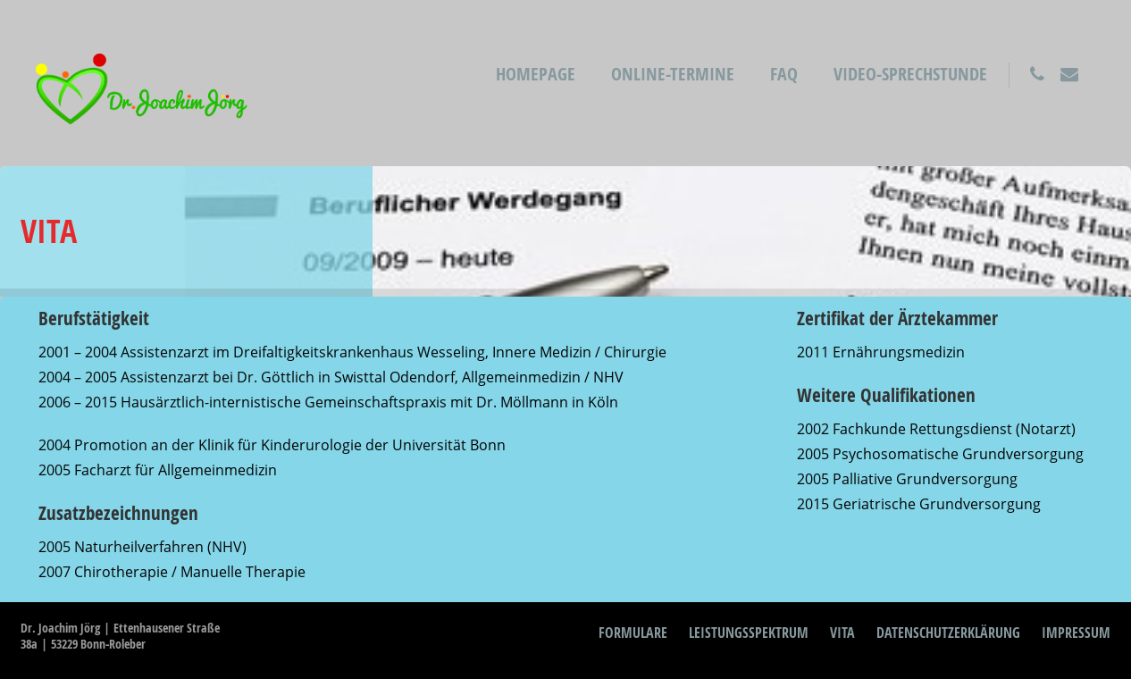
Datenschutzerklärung (948, 632)
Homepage (535, 74)
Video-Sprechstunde (910, 74)
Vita (842, 632)
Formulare (633, 632)
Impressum (1076, 632)
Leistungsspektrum (748, 632)
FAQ (784, 74)
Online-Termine (672, 74)
